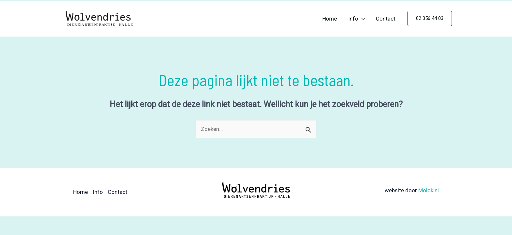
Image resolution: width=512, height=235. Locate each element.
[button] (430, 18)
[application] (361, 18)
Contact (385, 18)
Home (329, 18)
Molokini (428, 190)
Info (356, 18)
